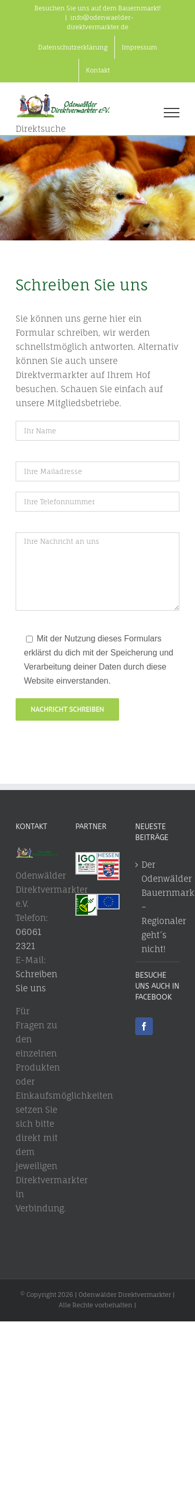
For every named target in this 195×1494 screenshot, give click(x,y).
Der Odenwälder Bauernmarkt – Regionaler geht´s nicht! (157, 906)
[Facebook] (144, 1026)
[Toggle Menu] (171, 112)
